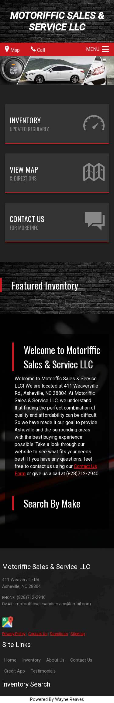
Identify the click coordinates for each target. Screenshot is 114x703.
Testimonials (43, 671)
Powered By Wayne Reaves (57, 699)
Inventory (31, 660)
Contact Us (37, 633)
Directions (59, 633)
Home (10, 660)
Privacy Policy (14, 633)
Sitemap (78, 633)
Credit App (14, 671)
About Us (55, 660)
